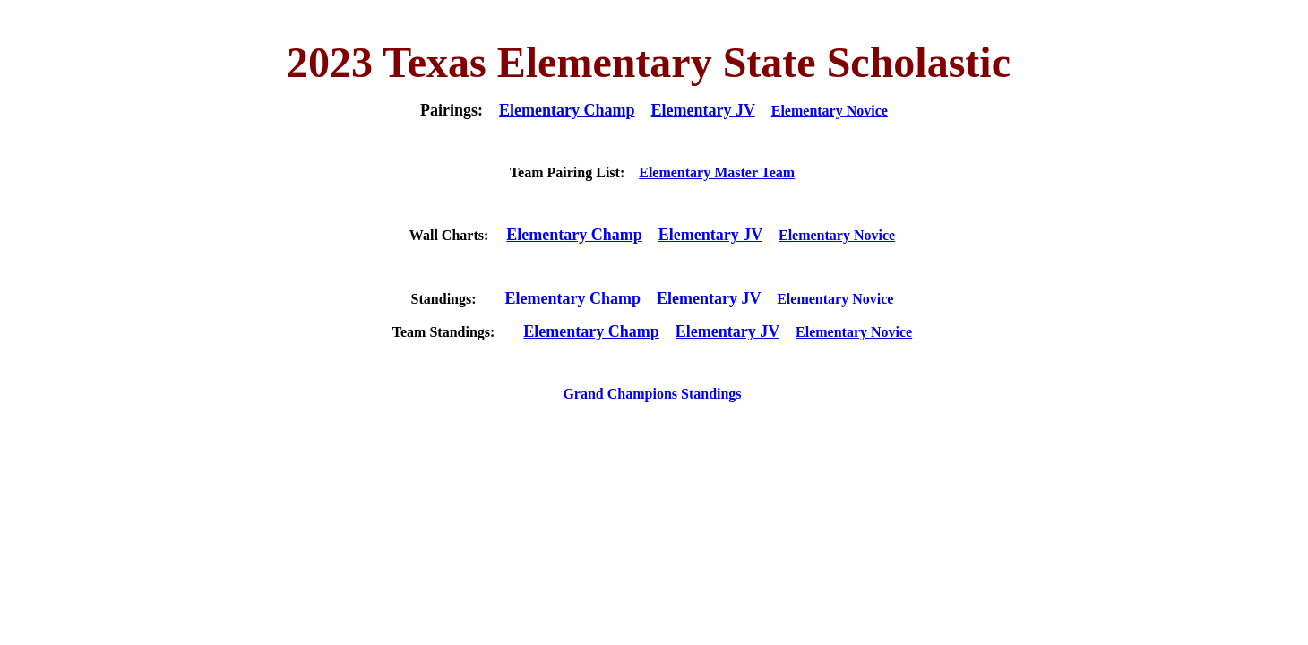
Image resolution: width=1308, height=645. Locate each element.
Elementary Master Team (717, 172)
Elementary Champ (567, 110)
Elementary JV (703, 110)
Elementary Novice (829, 110)
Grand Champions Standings (652, 393)
